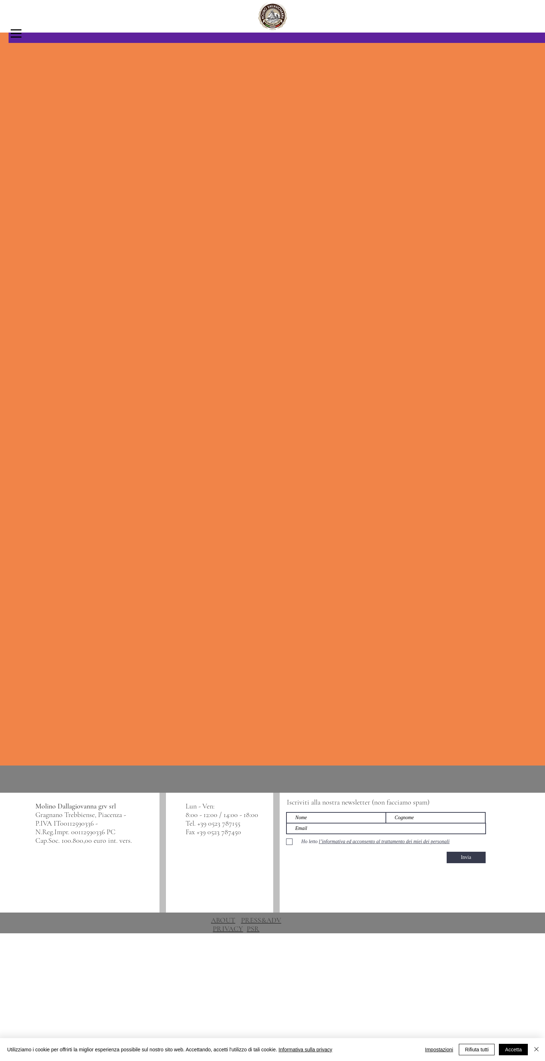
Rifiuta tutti (476, 1049)
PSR (253, 929)
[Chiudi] (536, 1049)
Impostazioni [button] (439, 1049)
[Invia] (466, 857)
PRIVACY (228, 929)
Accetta (513, 1049)
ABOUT (223, 920)
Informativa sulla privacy (305, 1049)
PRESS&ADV (261, 920)
